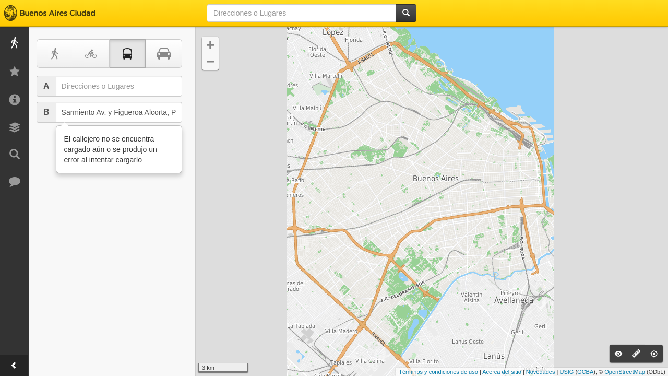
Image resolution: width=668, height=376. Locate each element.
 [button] (210, 45)
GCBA (585, 372)
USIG (566, 372)
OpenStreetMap (624, 372)
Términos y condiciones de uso (438, 372)
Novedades (540, 372)
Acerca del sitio (501, 372)
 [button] (210, 61)
